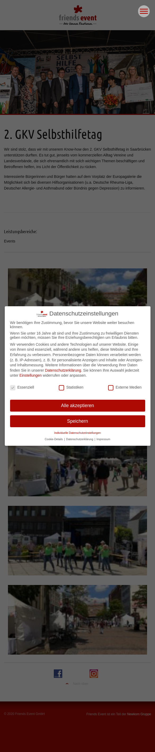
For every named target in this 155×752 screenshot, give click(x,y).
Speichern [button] (77, 418)
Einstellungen (30, 373)
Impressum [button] (103, 436)
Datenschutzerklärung (63, 368)
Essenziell (22, 385)
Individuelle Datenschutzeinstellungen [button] (77, 430)
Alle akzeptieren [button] (77, 403)
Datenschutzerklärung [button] (80, 436)
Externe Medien (124, 385)
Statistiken (71, 385)
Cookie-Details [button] (54, 436)
